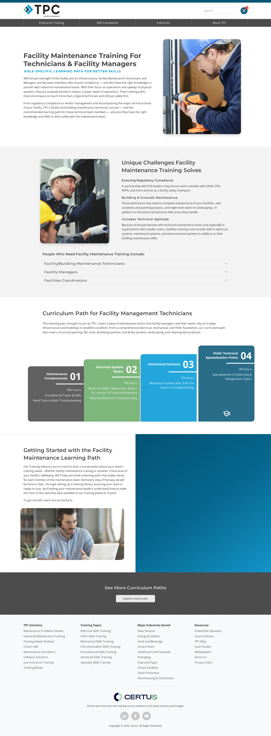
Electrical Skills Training (96, 631)
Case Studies (203, 646)
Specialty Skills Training (96, 662)
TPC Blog (200, 641)
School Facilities (148, 668)
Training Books (33, 668)
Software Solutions (36, 657)
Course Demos (204, 636)
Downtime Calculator (208, 631)
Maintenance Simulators (39, 652)
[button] (135, 263)
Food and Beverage (150, 641)
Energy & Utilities (149, 636)
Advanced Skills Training (96, 657)
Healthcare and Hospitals (154, 652)
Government (146, 646)
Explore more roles (135, 599)
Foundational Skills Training (98, 652)
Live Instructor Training (39, 662)
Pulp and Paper (148, 662)
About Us (201, 657)
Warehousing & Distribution (156, 678)
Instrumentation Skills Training (100, 646)
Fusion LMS (31, 646)
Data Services (146, 631)
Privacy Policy (203, 662)
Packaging (144, 657)
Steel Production (148, 673)
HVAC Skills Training (93, 636)
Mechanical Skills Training (97, 641)
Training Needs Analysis (39, 641)
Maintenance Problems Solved (43, 631)
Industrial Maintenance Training (44, 636)
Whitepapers (203, 652)
